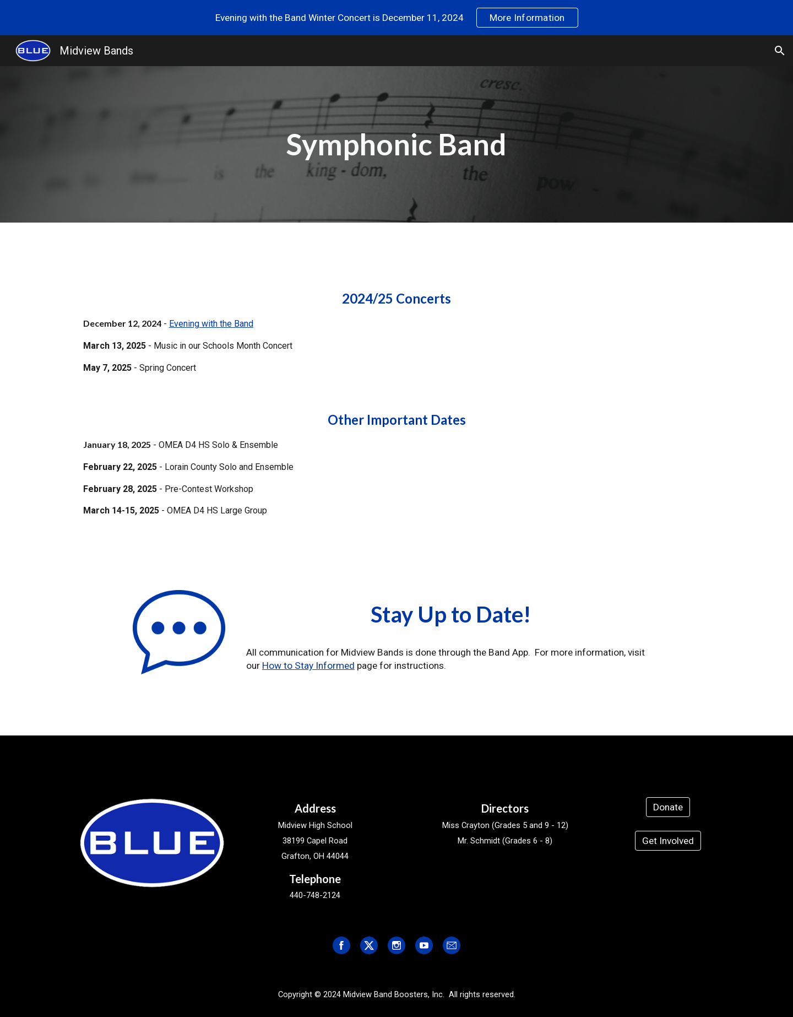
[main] (396, 144)
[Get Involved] (668, 841)
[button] (780, 50)
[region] (396, 17)
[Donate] (668, 807)
